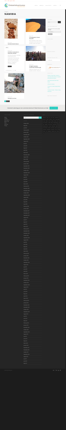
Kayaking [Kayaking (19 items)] (46, 182)
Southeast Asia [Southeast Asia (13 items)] (48, 187)
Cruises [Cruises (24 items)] (54, 177)
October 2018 (26, 251)
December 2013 (26, 363)
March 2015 (26, 331)
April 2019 (25, 239)
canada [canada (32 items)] (47, 177)
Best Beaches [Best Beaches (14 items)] (56, 175)
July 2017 (25, 278)
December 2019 (26, 224)
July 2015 (25, 325)
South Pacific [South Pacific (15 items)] (52, 187)
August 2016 (26, 298)
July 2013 (25, 374)
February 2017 (26, 286)
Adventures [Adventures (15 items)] (44, 175)
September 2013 (27, 369)
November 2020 (26, 212)
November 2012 (26, 385)
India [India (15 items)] (59, 180)
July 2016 (25, 300)
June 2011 (25, 419)
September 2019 (27, 230)
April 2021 (25, 208)
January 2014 (26, 360)
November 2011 (26, 408)
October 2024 (26, 181)
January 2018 (26, 266)
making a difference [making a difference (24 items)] (45, 184)
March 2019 (26, 242)
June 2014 (25, 349)
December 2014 (26, 338)
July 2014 (25, 347)
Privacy (5, 183)
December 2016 (26, 289)
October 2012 (26, 387)
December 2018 (26, 246)
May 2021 (25, 206)
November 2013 (26, 365)
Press (5, 181)
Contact (5, 176)
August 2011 (26, 414)
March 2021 (26, 210)
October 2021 (26, 195)
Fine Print (6, 182)
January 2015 (26, 336)
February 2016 (26, 311)
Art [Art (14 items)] (49, 175)
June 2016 (25, 302)
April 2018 (25, 262)
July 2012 (25, 394)
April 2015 (25, 329)
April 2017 (25, 282)
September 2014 (27, 343)
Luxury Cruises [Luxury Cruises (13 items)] (50, 182)
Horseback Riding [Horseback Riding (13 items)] (55, 180)
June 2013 (25, 376)
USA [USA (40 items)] (46, 189)
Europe (55, 5)
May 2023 (25, 183)
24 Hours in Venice (51, 84)
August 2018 (26, 255)
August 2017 (26, 275)
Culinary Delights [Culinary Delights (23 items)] (57, 177)
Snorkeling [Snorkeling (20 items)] (44, 187)
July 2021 (25, 201)
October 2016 (26, 293)
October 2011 (26, 410)
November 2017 (26, 271)
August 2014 (26, 345)
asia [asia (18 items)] (51, 175)
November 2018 (26, 248)
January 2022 (26, 190)
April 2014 (25, 354)
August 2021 (26, 199)
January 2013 (26, 383)
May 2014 (25, 351)
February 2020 (26, 219)
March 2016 (26, 309)
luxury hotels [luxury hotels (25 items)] (54, 182)
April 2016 (25, 307)
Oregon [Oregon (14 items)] (57, 184)
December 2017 (26, 269)
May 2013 (25, 378)
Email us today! (54, 166)
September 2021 (27, 197)
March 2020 (26, 217)
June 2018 (25, 257)
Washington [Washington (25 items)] (49, 189)
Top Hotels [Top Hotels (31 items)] (59, 187)
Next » (9, 159)
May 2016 (25, 304)
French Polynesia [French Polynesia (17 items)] (45, 180)
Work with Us (6, 178)
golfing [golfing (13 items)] (49, 180)
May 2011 (25, 421)
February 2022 (26, 188)
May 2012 (25, 399)
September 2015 (27, 320)
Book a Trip (6, 179)
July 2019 (25, 235)
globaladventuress (8, 62)
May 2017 (25, 280)
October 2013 (26, 367)
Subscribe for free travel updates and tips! (54, 29)
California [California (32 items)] (44, 177)
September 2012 (27, 390)
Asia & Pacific (48, 5)
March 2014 (26, 356)
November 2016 (26, 291)
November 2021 (26, 192)
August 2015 (26, 322)
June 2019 (25, 237)
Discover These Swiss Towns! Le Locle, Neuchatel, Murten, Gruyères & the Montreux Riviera (54, 77)
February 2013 (26, 381)
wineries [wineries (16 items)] (58, 189)
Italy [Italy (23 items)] (43, 182)
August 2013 (26, 372)
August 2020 (26, 215)
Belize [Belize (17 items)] (53, 175)
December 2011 (26, 405)
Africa (7, 20)
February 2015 (26, 334)
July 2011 (25, 417)
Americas (42, 5)
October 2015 (26, 318)
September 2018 (27, 253)
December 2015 (26, 316)
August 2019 (26, 233)
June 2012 (25, 396)
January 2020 (26, 221)
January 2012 (26, 403)
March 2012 (26, 401)
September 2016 (27, 295)
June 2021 (25, 203)
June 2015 (25, 327)
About (5, 175)
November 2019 (26, 226)
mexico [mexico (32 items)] (50, 184)
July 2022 (25, 186)
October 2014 (26, 340)
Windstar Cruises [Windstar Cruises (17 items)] (54, 189)
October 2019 (26, 228)
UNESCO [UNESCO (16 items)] (44, 189)
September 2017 (27, 273)
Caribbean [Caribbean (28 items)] (50, 177)
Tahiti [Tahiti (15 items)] (56, 187)
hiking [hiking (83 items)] (51, 180)
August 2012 (26, 392)
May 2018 (25, 260)
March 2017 (26, 284)
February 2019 (26, 244)
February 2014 (26, 358)
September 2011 (27, 412)
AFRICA (36, 5)
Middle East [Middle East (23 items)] (53, 184)
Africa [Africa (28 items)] (47, 175)
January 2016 (26, 313)
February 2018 (26, 264)
